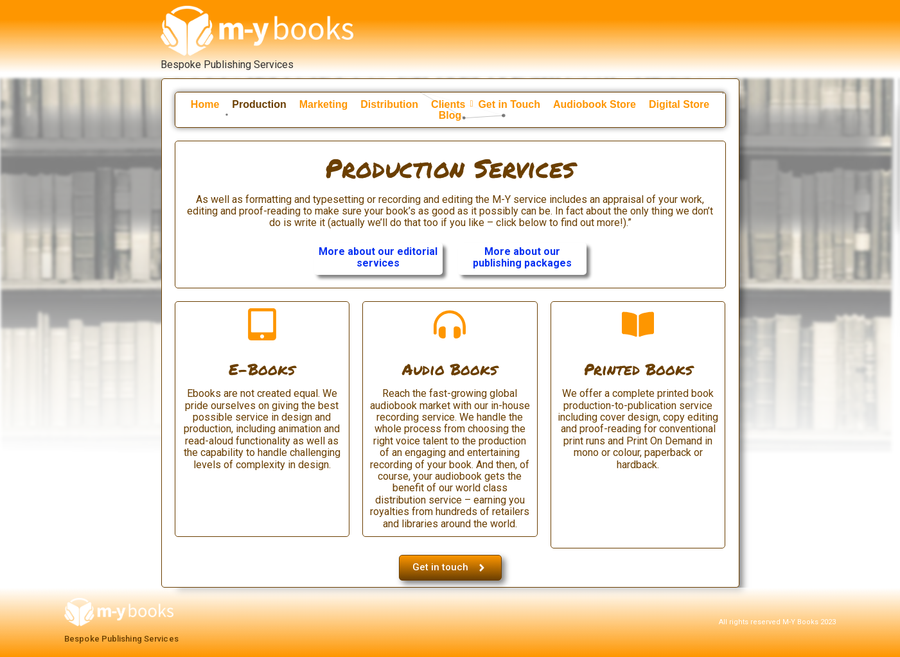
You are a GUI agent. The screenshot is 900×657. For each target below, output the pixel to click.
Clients (451, 102)
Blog (450, 113)
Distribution (389, 102)
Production (259, 102)
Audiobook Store (594, 102)
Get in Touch (509, 102)
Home (205, 102)
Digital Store (679, 102)
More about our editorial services (378, 257)
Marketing (323, 102)
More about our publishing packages (522, 257)
